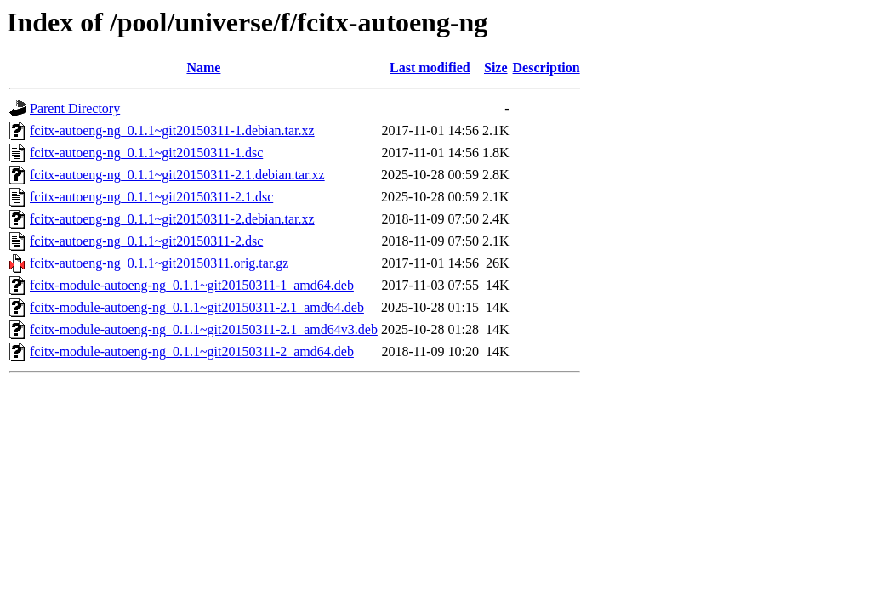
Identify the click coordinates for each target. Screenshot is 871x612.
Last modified (430, 67)
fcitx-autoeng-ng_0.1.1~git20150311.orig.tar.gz (159, 263)
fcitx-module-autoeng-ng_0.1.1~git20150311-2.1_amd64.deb (197, 307)
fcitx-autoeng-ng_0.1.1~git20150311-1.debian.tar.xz (172, 130)
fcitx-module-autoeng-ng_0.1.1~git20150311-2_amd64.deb (192, 351)
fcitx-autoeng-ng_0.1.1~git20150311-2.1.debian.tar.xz (177, 174)
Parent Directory (75, 108)
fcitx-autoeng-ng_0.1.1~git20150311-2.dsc (146, 241)
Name (203, 67)
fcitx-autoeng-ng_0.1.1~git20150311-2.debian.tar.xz (172, 219)
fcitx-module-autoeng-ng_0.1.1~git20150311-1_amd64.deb (192, 285)
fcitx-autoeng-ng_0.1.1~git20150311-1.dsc (146, 152)
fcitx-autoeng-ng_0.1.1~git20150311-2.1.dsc (151, 197)
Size (496, 67)
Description (546, 67)
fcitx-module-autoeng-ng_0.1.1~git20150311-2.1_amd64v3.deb (204, 329)
